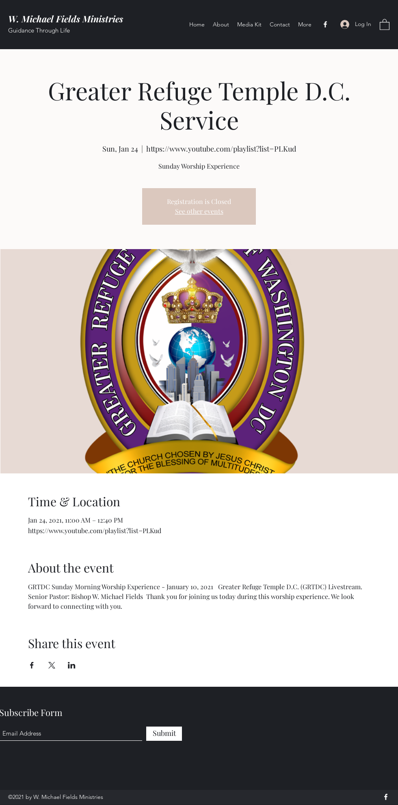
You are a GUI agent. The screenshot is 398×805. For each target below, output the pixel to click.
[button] (384, 24)
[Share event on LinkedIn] (72, 665)
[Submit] (164, 734)
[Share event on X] (52, 665)
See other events (199, 211)
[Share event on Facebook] (32, 665)
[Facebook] (325, 24)
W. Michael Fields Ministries (65, 19)
